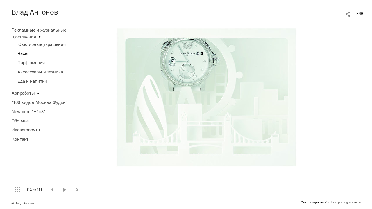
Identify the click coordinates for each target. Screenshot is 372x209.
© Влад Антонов (23, 203)
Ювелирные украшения (41, 44)
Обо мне (20, 121)
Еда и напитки (32, 81)
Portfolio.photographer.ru (343, 202)
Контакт (20, 139)
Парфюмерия (31, 62)
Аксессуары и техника (40, 72)
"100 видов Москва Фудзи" (39, 102)
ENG (359, 14)
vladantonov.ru (26, 130)
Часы (22, 53)
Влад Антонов (35, 12)
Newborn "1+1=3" (28, 111)
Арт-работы (23, 93)
